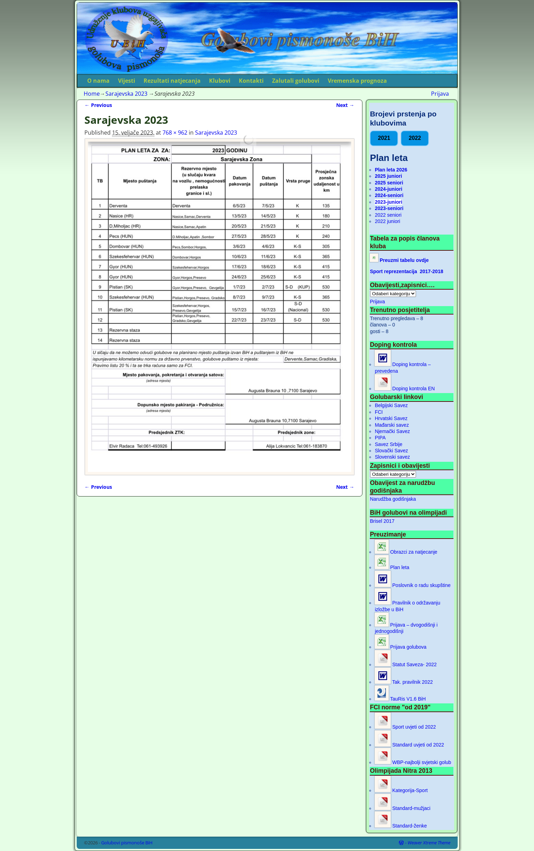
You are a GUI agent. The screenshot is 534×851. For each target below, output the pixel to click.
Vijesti (126, 81)
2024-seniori (389, 195)
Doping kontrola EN (405, 388)
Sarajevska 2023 (126, 93)
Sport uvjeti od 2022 (405, 727)
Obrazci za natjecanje (406, 552)
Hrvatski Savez (391, 418)
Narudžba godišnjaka (393, 499)
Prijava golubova (400, 647)
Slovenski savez (392, 457)
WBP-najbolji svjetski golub (413, 762)
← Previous (98, 105)
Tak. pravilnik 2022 (404, 682)
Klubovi (219, 81)
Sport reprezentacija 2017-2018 (406, 271)
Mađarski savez (392, 425)
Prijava (440, 93)
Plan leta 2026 (391, 170)
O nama (98, 81)
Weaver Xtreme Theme (429, 842)
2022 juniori (387, 221)
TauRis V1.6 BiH (400, 699)
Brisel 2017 (382, 521)
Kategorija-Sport (401, 790)
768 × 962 (174, 132)
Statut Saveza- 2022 (406, 664)
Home (92, 93)
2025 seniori (389, 182)
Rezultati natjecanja (172, 81)
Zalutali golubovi (295, 81)
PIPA (380, 437)
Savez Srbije (388, 444)
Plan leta (392, 567)
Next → (345, 105)
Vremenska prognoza (357, 81)
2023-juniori (388, 202)
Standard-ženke (401, 826)
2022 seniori (388, 215)
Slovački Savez (391, 450)
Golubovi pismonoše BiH (127, 842)
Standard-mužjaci (402, 808)
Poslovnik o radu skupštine (412, 585)
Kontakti (251, 81)
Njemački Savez (392, 431)
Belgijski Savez (391, 405)
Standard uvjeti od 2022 (409, 745)
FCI (379, 412)
